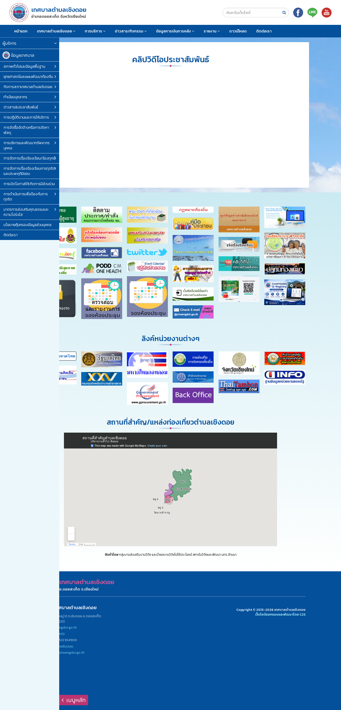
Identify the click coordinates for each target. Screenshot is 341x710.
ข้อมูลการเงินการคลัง (175, 31)
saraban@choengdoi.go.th (64, 652)
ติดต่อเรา (264, 31)
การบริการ (95, 31)
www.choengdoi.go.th (60, 627)
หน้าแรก (20, 31)
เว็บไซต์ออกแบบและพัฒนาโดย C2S (280, 614)
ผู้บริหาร (29, 43)
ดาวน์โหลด (238, 31)
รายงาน (212, 31)
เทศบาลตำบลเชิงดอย (56, 31)
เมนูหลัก (74, 700)
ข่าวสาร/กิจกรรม (131, 31)
